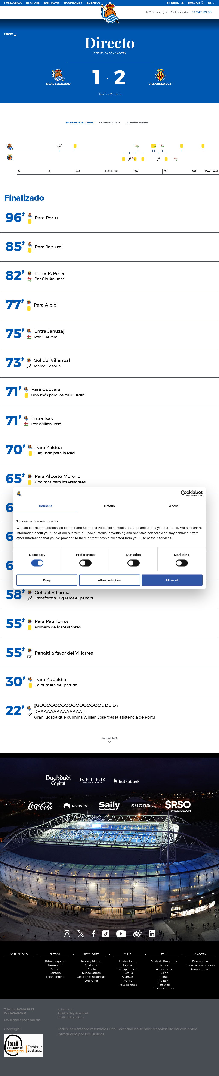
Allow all (172, 580)
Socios (164, 965)
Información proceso (200, 965)
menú (10, 34)
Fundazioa (13, 2)
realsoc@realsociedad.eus (22, 1020)
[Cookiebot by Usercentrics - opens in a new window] (184, 493)
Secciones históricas (91, 977)
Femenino (55, 965)
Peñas (164, 977)
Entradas (52, 2)
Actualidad (19, 954)
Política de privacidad (73, 1013)
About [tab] (173, 506)
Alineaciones (137, 122)
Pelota (91, 969)
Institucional (127, 961)
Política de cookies (71, 1017)
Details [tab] (109, 506)
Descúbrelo (200, 961)
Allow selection (109, 580)
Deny (47, 580)
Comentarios (109, 122)
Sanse (55, 969)
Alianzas (127, 977)
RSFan (164, 973)
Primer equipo (55, 961)
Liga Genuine (55, 977)
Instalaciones (127, 985)
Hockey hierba (91, 961)
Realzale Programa (164, 961)
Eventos (93, 2)
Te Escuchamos (163, 988)
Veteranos (91, 980)
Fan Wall (164, 985)
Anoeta (120, 53)
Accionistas (164, 969)
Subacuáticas (91, 973)
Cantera (55, 973)
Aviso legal (65, 1009)
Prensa (127, 980)
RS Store (33, 2)
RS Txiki (163, 980)
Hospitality (73, 2)
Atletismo (91, 965)
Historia (127, 973)
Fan (164, 954)
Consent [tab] (45, 506)
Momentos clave (79, 122)
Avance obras (200, 969)
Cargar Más (109, 740)
